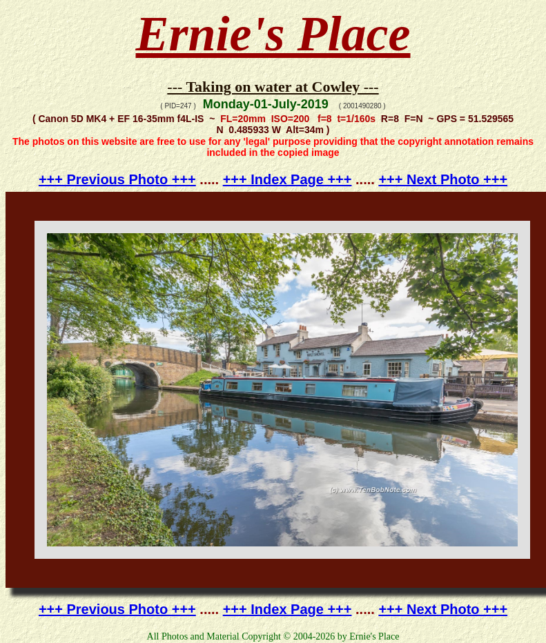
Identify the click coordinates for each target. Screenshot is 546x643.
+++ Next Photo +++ (442, 179)
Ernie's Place (273, 33)
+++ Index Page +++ (287, 179)
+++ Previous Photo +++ (117, 179)
